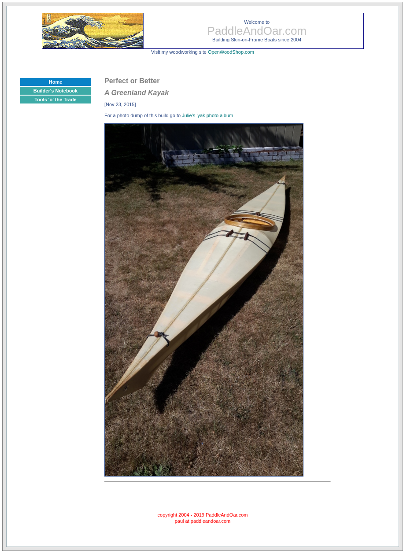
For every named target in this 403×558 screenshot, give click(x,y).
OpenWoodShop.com (231, 52)
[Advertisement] (55, 252)
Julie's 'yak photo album (207, 115)
